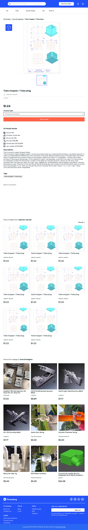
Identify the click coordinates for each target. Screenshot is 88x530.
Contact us (7, 511)
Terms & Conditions (10, 518)
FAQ (33, 511)
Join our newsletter (59, 506)
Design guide (36, 509)
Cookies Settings (60, 527)
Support (35, 513)
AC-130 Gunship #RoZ (12, 432)
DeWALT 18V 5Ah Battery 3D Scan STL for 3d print (14, 392)
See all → (81, 222)
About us (6, 509)
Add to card (44, 119)
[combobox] (44, 114)
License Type (8, 111)
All (7, 11)
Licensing (6, 523)
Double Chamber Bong (67, 432)
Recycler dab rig (10, 474)
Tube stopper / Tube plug (13, 253)
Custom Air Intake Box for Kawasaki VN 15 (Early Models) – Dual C (71, 474)
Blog (19, 509)
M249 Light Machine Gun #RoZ (70, 391)
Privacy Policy (8, 521)
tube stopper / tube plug (13, 176)
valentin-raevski (11, 94)
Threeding (10, 499)
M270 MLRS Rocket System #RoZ (42, 392)
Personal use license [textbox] (12, 114)
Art (43, 11)
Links (19, 511)
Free (16, 11)
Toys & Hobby (30, 11)
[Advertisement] (44, 202)
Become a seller (66, 4)
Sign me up (78, 510)
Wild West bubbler (38, 474)
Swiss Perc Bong (37, 432)
